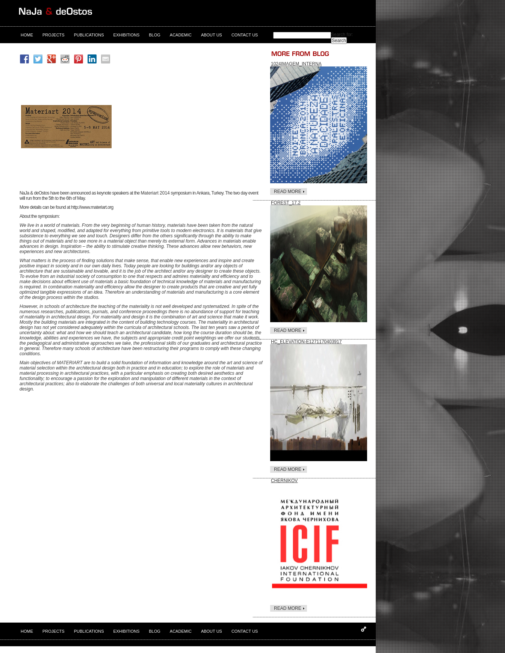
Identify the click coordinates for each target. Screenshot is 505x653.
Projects (53, 35)
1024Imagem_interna (296, 63)
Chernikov (284, 480)
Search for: (342, 34)
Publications (89, 35)
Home (27, 35)
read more (287, 191)
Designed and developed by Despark (363, 629)
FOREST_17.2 (286, 202)
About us (211, 35)
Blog (154, 35)
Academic (181, 35)
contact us (244, 35)
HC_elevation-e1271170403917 (306, 341)
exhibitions (126, 35)
